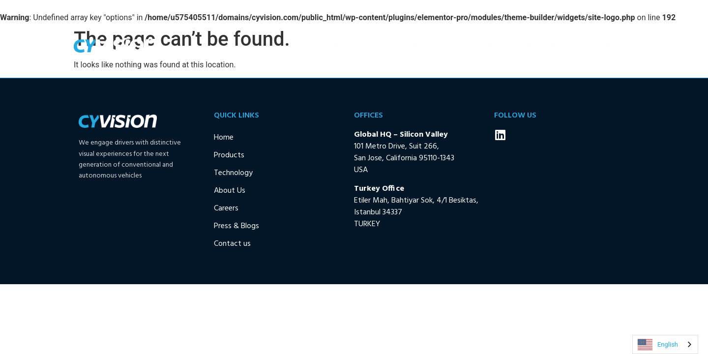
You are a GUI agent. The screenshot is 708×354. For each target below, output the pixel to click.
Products (374, 45)
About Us (485, 45)
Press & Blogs (544, 45)
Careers (226, 208)
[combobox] (665, 344)
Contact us (605, 45)
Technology (429, 45)
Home (329, 45)
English (658, 345)
